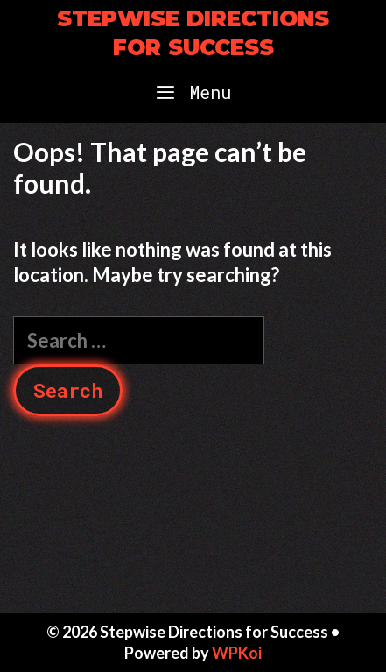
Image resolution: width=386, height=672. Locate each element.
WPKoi (237, 652)
